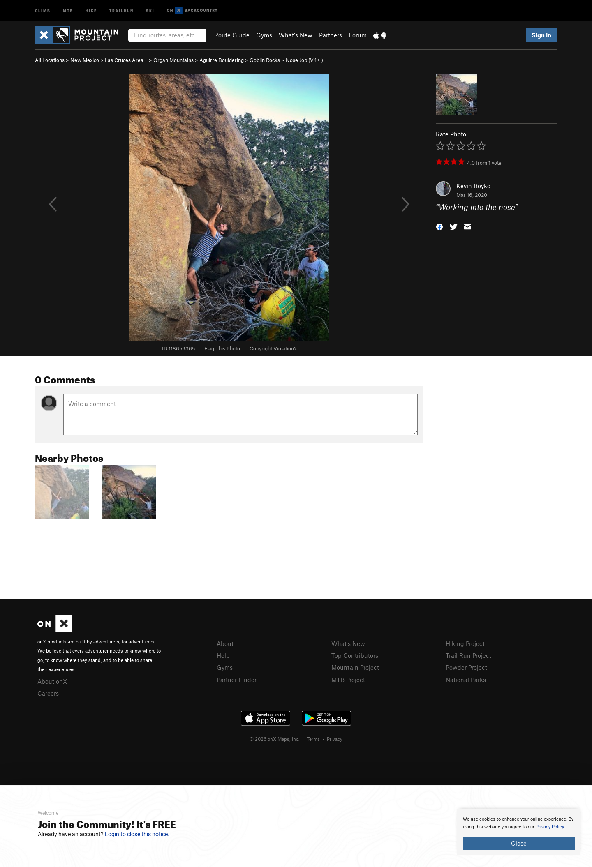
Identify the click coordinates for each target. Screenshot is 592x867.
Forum (358, 35)
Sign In (541, 35)
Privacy (334, 739)
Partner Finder (237, 679)
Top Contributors (354, 655)
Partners (330, 35)
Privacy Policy (550, 827)
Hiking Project (465, 643)
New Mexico (84, 60)
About (225, 643)
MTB (68, 10)
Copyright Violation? (273, 348)
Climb (43, 10)
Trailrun (121, 10)
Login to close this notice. (137, 834)
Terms (313, 739)
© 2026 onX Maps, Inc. (275, 739)
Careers (48, 693)
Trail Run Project (468, 655)
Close (519, 843)
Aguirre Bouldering (221, 60)
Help (223, 655)
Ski (150, 10)
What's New (295, 35)
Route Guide (232, 35)
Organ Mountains (173, 60)
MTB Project (348, 679)
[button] (439, 226)
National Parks (466, 679)
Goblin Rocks (265, 60)
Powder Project (466, 667)
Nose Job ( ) (304, 60)
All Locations (50, 60)
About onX (52, 681)
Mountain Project (355, 667)
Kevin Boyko (473, 185)
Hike (91, 10)
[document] (519, 832)
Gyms (264, 35)
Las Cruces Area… (126, 60)
